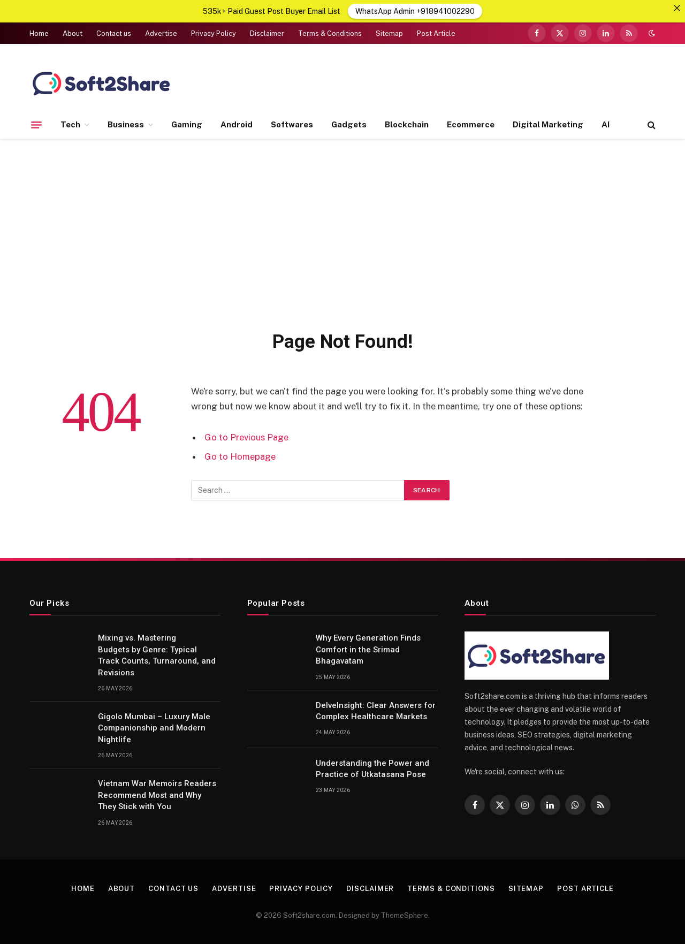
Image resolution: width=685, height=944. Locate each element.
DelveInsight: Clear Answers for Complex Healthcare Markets (376, 711)
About (72, 33)
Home (39, 33)
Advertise (161, 33)
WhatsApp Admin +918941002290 (415, 11)
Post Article (436, 33)
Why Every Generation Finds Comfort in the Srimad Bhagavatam (368, 649)
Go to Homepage (240, 456)
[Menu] (36, 125)
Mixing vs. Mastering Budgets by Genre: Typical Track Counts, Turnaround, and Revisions (157, 655)
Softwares (292, 124)
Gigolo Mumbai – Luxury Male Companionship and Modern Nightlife (154, 728)
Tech (70, 124)
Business (126, 124)
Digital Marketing (548, 124)
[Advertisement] (342, 232)
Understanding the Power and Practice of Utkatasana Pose (372, 768)
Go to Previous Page (246, 437)
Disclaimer (267, 33)
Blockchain (407, 124)
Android (236, 124)
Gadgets (349, 124)
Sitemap (389, 33)
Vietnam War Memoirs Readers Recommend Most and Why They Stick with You (157, 795)
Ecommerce (470, 124)
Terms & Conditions (330, 33)
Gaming (186, 124)
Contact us (113, 33)
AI (606, 124)
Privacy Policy (213, 33)
